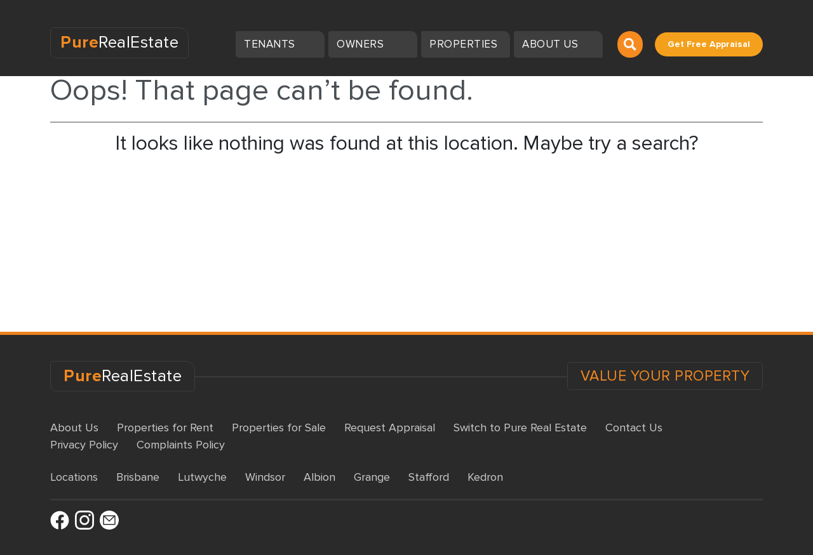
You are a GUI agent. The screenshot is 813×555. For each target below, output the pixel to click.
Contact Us (633, 427)
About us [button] (551, 44)
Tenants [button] (271, 44)
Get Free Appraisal (709, 44)
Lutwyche (202, 477)
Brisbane (137, 477)
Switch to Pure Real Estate (520, 427)
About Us (74, 427)
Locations (74, 477)
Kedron (485, 477)
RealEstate (119, 42)
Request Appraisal (389, 427)
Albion (319, 477)
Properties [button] (465, 44)
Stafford (428, 477)
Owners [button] (362, 44)
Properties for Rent (165, 427)
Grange (372, 477)
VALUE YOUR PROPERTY (665, 376)
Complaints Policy (181, 445)
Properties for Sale (279, 427)
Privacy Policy (84, 445)
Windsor (265, 477)
